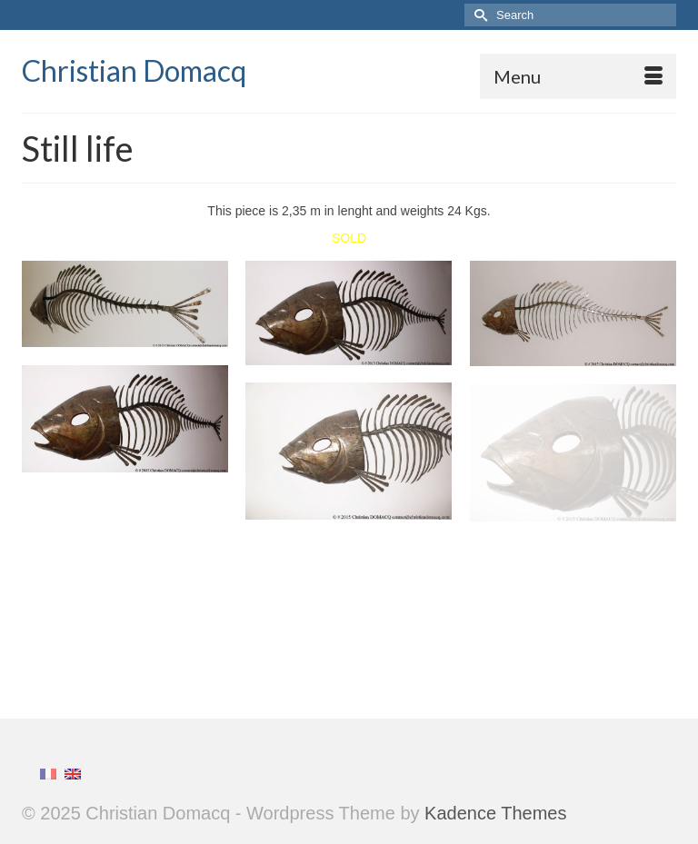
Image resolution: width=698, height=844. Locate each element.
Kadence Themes (495, 813)
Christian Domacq (134, 70)
